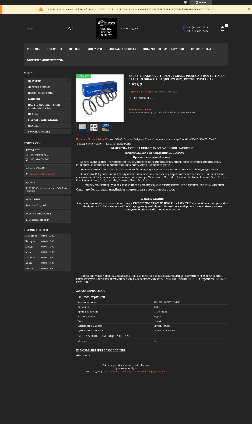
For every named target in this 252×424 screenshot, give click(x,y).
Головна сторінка (39, 131)
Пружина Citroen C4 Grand (91, 139)
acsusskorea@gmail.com (42, 174)
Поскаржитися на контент (118, 371)
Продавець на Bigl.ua (126, 368)
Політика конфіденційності (151, 371)
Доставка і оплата (122, 49)
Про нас (74, 49)
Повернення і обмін (41, 92)
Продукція (54, 49)
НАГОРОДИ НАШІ (202, 49)
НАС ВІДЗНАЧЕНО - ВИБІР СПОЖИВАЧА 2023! (44, 106)
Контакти (94, 49)
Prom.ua (145, 365)
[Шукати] (69, 29)
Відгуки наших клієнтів (45, 60)
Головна (33, 49)
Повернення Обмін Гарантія (163, 49)
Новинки (33, 125)
